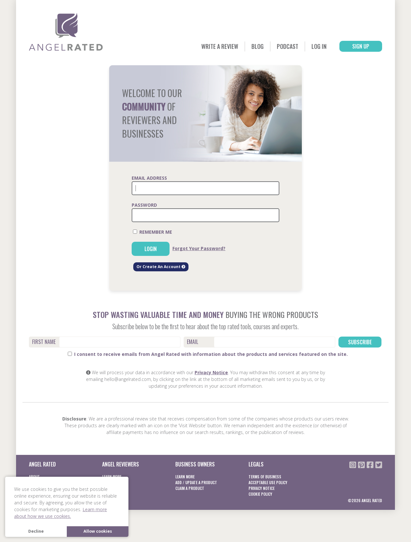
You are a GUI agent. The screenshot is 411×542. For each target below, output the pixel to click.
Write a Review (219, 46)
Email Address (149, 178)
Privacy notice (262, 488)
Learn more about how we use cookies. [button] (60, 512)
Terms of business (265, 476)
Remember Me (152, 232)
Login (150, 249)
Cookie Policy (260, 494)
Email (192, 342)
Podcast (287, 46)
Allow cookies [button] (97, 531)
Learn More (185, 476)
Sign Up (360, 46)
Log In (319, 46)
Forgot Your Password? (198, 248)
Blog (257, 46)
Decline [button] (36, 531)
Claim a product (189, 488)
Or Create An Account (160, 266)
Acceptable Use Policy (268, 482)
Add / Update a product (196, 482)
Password (144, 205)
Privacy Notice (211, 372)
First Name (44, 342)
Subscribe (360, 342)
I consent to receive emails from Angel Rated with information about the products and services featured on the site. (208, 354)
